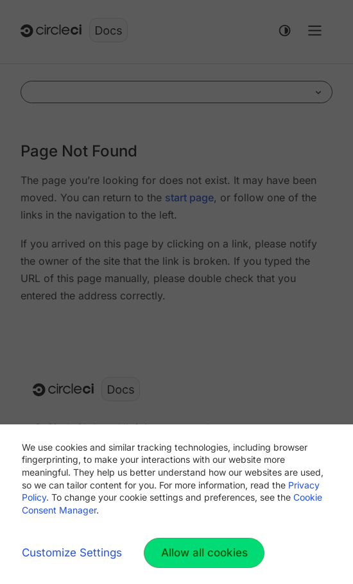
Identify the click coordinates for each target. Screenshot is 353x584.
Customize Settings (72, 552)
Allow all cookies (204, 552)
